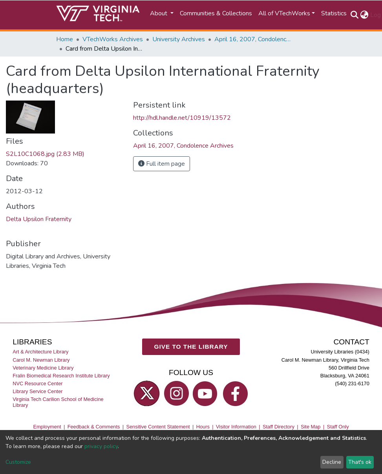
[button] (364, 15)
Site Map (311, 426)
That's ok (359, 462)
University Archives (178, 39)
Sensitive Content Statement (158, 426)
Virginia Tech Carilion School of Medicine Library (58, 402)
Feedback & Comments (94, 426)
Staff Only (338, 426)
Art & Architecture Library (40, 352)
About (159, 13)
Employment (47, 426)
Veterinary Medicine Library (43, 367)
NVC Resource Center (37, 383)
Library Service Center (37, 391)
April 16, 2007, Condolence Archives (253, 39)
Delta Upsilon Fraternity (38, 219)
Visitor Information (236, 426)
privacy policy (101, 446)
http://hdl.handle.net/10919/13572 (182, 117)
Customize (18, 462)
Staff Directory (278, 426)
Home (64, 39)
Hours (203, 426)
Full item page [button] (161, 163)
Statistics (334, 13)
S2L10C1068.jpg (45, 154)
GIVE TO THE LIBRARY (191, 346)
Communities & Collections (216, 13)
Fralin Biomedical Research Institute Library (61, 375)
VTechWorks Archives (112, 39)
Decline (331, 462)
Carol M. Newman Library (41, 359)
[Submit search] (355, 15)
